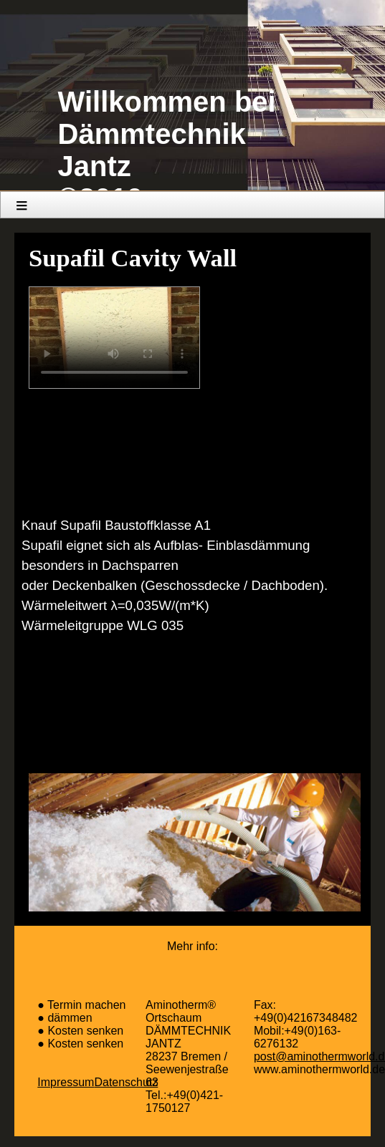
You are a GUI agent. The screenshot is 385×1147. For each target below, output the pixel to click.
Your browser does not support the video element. (114, 337)
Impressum (65, 1082)
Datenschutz (126, 1082)
